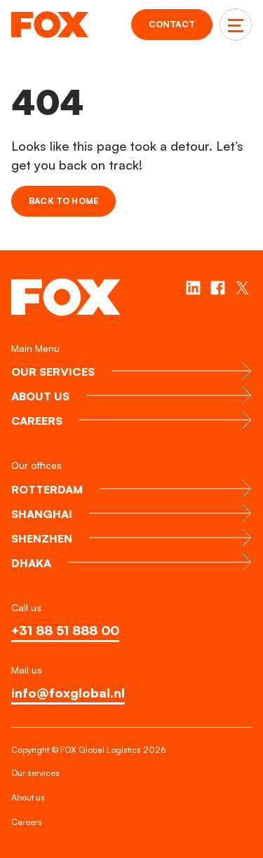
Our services (35, 773)
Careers (26, 822)
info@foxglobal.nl (68, 692)
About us (28, 797)
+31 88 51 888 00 (65, 630)
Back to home (63, 201)
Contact (172, 24)
